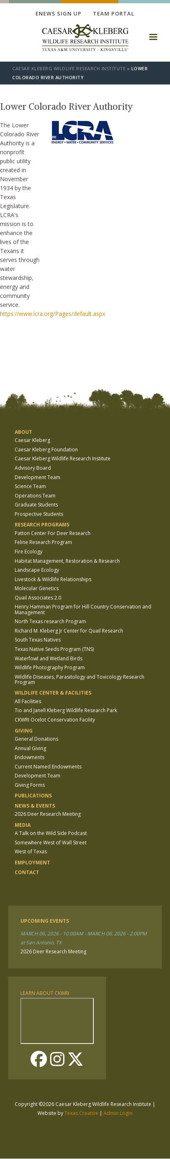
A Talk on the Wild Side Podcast (51, 833)
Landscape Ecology (37, 569)
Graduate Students (36, 504)
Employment (32, 862)
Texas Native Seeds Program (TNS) (54, 649)
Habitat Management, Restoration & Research (67, 560)
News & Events (35, 805)
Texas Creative (81, 1113)
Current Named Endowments (48, 766)
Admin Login (118, 1113)
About (23, 432)
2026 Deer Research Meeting (48, 813)
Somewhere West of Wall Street (50, 842)
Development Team (37, 477)
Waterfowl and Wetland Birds (48, 658)
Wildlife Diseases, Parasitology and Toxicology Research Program (79, 679)
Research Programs (42, 524)
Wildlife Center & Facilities (53, 692)
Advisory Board (33, 467)
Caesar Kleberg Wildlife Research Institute (69, 68)
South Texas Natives (38, 639)
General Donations (36, 738)
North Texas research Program (50, 621)
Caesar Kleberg (32, 440)
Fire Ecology (28, 551)
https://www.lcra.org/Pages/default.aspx (52, 314)
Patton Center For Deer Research (53, 533)
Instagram (57, 1059)
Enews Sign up (58, 13)
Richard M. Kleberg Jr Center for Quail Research (69, 630)
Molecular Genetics (37, 588)
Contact (27, 872)
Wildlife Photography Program (50, 667)
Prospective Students (39, 514)
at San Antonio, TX (41, 942)
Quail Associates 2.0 (38, 597)
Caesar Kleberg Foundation (46, 449)
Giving (24, 730)
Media (23, 825)
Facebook (39, 1059)
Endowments (29, 757)
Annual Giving (30, 748)
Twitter (75, 1059)
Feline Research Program (43, 542)
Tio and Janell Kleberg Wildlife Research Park (66, 710)
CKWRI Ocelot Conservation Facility (55, 719)
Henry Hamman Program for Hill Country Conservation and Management (83, 609)
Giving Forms (30, 785)
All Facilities (28, 701)
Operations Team (35, 495)
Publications (33, 795)
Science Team (30, 486)
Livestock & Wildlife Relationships (53, 579)
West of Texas (31, 851)
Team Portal (114, 13)
